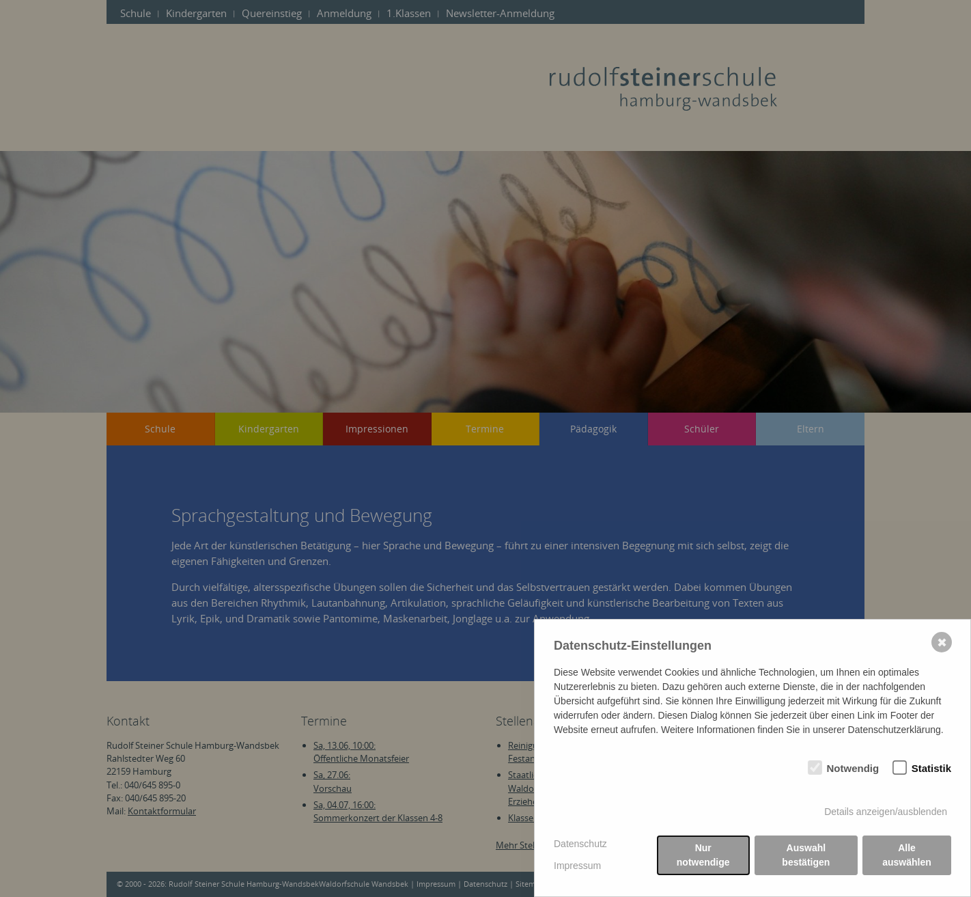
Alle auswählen (906, 855)
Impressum (577, 865)
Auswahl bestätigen (806, 855)
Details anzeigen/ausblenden (885, 811)
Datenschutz (580, 843)
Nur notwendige (703, 855)
